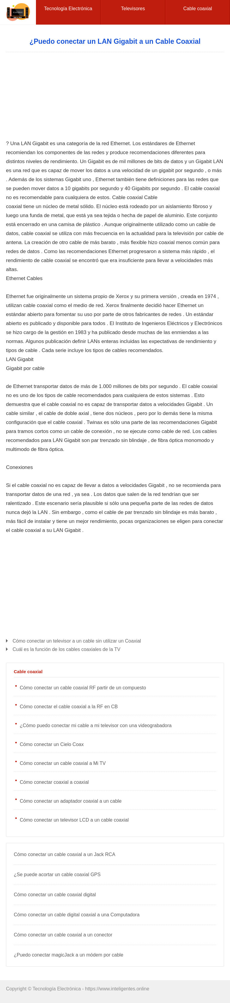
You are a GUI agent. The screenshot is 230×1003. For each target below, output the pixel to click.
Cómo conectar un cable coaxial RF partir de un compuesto (83, 687)
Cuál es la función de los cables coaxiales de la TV (66, 649)
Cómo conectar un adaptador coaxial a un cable (71, 801)
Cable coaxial (28, 671)
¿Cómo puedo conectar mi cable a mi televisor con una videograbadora (96, 725)
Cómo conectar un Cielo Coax (52, 744)
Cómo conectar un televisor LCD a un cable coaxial (74, 819)
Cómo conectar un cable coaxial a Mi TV (63, 763)
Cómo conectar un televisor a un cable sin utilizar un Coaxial (77, 640)
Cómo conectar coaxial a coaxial (54, 782)
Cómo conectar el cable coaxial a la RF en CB (69, 706)
